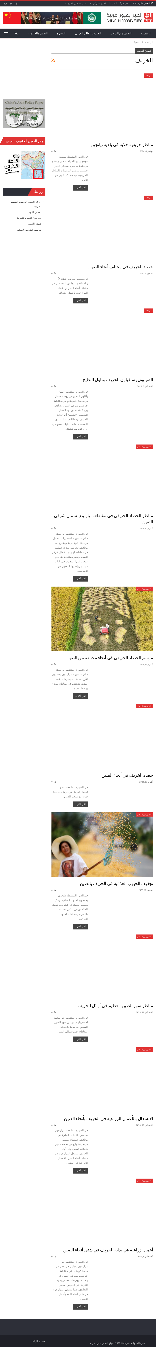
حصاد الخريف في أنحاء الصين (127, 775)
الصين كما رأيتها (100, 3)
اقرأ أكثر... (80, 187)
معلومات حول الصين (77, 3)
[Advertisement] (24, 68)
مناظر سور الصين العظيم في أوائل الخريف (115, 1005)
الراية (35, 1341)
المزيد (44, 33)
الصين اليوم (34, 211)
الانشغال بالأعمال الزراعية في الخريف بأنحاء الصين (108, 1118)
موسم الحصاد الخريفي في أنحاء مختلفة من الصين (109, 657)
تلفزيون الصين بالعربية (29, 217)
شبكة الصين (34, 223)
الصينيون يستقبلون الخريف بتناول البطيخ (118, 379)
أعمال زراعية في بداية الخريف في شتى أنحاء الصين (108, 1249)
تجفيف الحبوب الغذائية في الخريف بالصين (116, 883)
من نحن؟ (124, 3)
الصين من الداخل (121, 33)
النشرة (61, 33)
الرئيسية (146, 33)
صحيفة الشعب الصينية (29, 229)
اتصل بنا (113, 3)
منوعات (148, 75)
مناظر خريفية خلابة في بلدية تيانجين (122, 144)
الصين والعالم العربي (88, 33)
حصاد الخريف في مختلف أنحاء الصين (120, 266)
